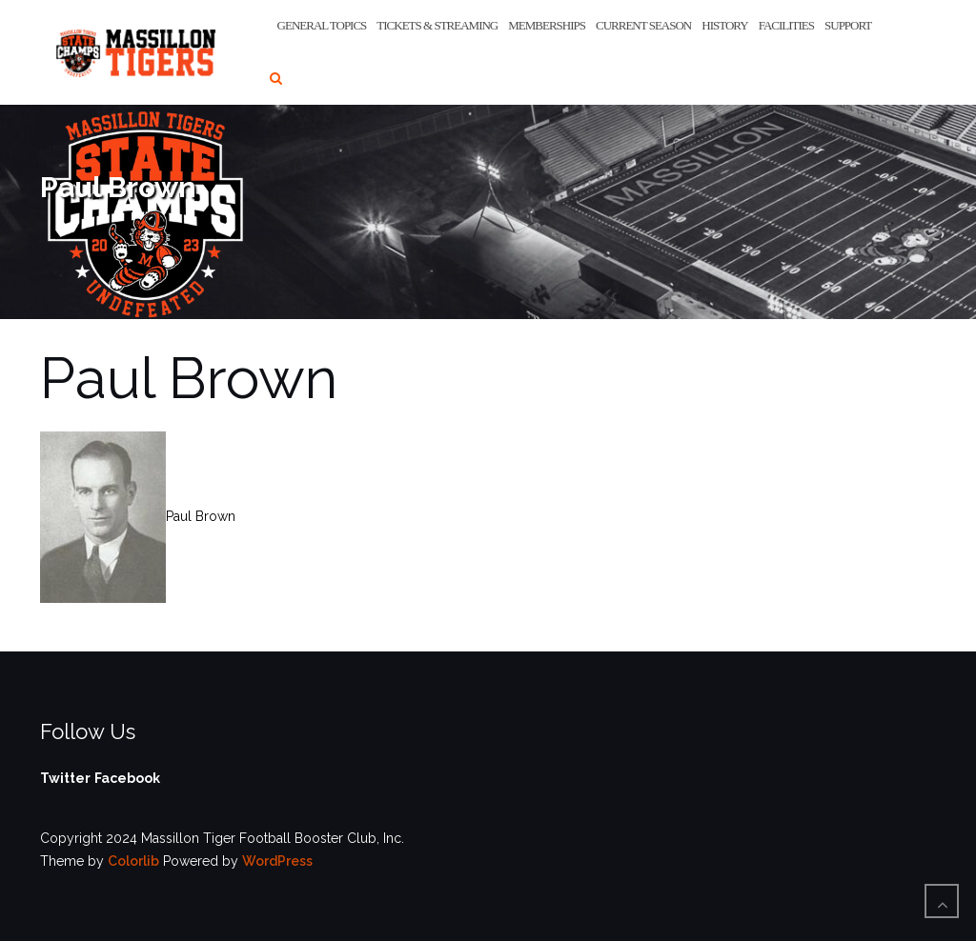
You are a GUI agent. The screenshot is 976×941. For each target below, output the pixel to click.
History (724, 25)
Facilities (786, 25)
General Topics (322, 25)
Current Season (643, 25)
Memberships (546, 25)
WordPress (277, 861)
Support (847, 25)
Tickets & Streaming (437, 25)
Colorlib (133, 861)
